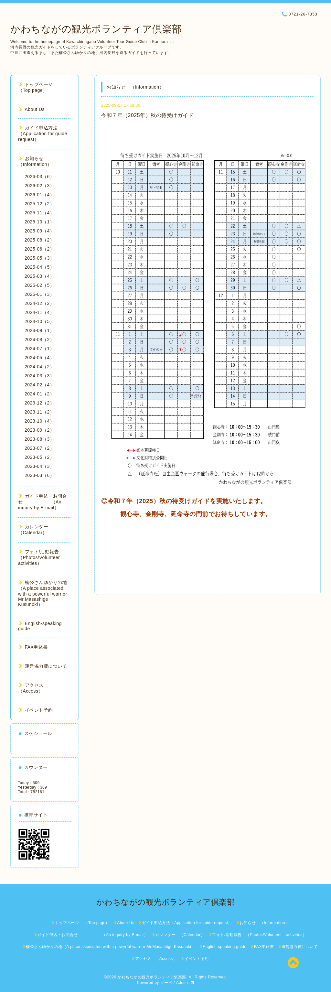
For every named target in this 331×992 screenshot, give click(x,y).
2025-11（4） (39, 212)
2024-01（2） (39, 393)
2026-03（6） (39, 176)
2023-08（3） (39, 439)
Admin (182, 982)
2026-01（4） (39, 194)
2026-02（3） (39, 185)
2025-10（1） (39, 221)
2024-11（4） (39, 312)
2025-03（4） (39, 276)
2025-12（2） (39, 203)
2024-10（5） (39, 321)
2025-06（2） (39, 249)
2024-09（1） (39, 330)
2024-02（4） (39, 384)
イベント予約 (36, 710)
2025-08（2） (39, 240)
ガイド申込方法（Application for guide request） (42, 133)
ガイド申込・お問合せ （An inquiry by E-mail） (42, 501)
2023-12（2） (39, 402)
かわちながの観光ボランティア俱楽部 (151, 977)
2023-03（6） (39, 475)
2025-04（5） (39, 267)
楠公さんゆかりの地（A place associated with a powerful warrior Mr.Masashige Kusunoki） (42, 593)
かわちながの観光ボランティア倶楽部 (96, 29)
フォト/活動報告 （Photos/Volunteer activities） (41, 557)
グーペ (166, 982)
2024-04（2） (39, 366)
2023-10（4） (39, 421)
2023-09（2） (39, 430)
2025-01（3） (39, 294)
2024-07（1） (39, 348)
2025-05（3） (39, 258)
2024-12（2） (39, 303)
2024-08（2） (39, 339)
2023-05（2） (39, 457)
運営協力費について (43, 666)
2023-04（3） (39, 466)
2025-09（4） (39, 230)
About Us (32, 109)
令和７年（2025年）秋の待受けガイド (147, 115)
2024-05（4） (39, 357)
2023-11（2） (39, 412)
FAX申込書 (33, 647)
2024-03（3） (39, 375)
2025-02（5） (39, 285)
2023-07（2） (39, 448)
